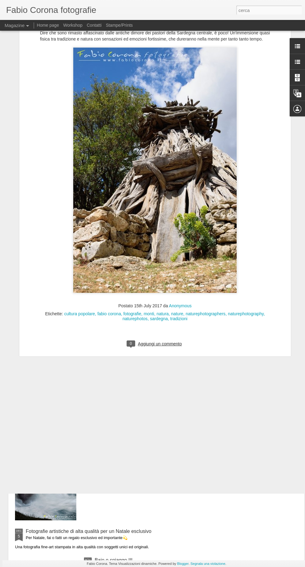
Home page (48, 25)
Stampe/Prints (119, 25)
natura (163, 252)
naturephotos (135, 256)
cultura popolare (79, 252)
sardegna (159, 256)
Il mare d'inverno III (115, 461)
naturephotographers (206, 252)
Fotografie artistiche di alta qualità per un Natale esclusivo (88, 531)
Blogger (183, 563)
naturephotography (246, 252)
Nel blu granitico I (114, 391)
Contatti (94, 25)
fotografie (132, 252)
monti (149, 252)
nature (177, 252)
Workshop (72, 25)
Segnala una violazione (207, 563)
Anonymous (180, 244)
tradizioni (178, 256)
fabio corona (109, 252)
